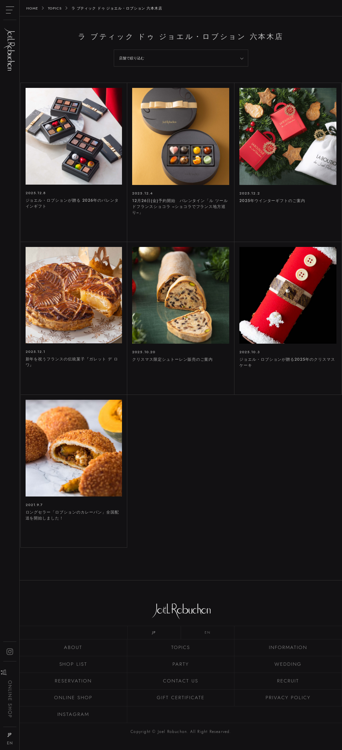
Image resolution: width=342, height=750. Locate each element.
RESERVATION (73, 680)
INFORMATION (288, 647)
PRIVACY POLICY (288, 697)
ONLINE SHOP (73, 697)
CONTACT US (180, 680)
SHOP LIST (73, 664)
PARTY (180, 664)
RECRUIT (288, 680)
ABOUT (73, 647)
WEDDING (288, 664)
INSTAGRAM (73, 714)
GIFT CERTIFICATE (180, 697)
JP (154, 632)
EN (207, 632)
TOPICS (181, 647)
